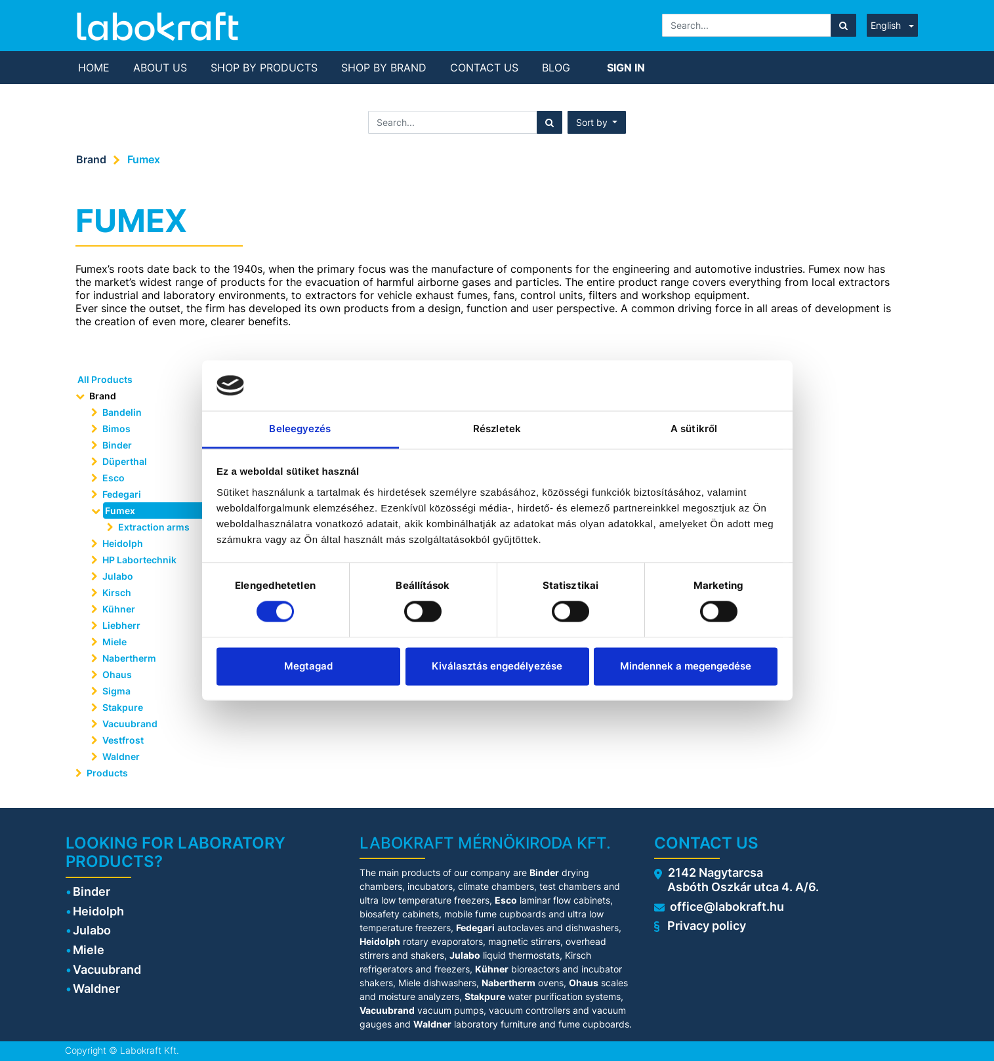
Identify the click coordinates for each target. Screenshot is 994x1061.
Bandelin (122, 412)
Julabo (117, 576)
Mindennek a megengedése (685, 666)
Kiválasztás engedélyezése (497, 666)
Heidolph (122, 543)
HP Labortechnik (139, 559)
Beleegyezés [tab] (300, 428)
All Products (105, 379)
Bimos (116, 428)
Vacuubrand (129, 723)
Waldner (121, 756)
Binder (117, 444)
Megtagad (308, 666)
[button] (597, 122)
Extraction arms (154, 526)
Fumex (143, 159)
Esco (113, 477)
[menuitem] (94, 67)
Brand (91, 159)
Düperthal (124, 461)
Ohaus (117, 674)
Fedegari (121, 494)
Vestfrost (123, 740)
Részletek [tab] (497, 428)
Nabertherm (129, 658)
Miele (114, 641)
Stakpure (122, 707)
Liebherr (121, 625)
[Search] (843, 25)
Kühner (118, 608)
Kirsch (116, 592)
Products (107, 772)
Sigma (116, 690)
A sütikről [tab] (694, 428)
